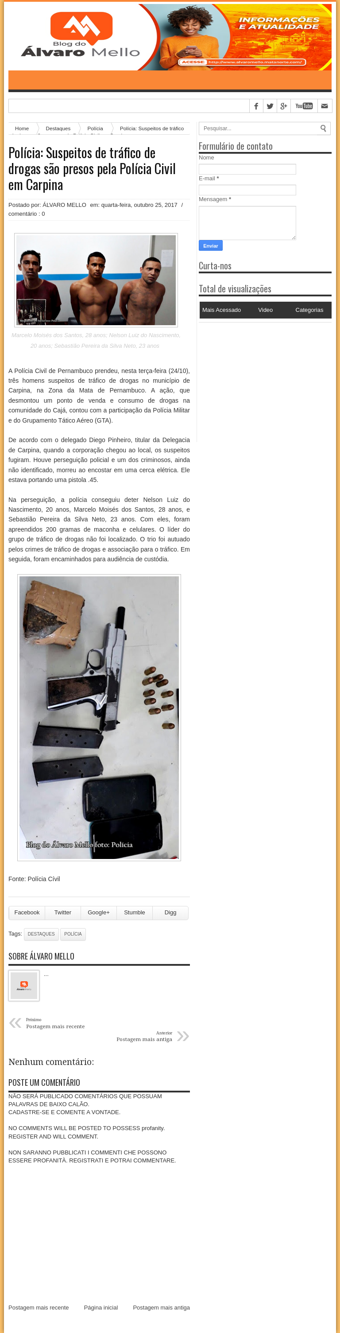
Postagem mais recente (38, 1307)
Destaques (41, 934)
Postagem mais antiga (161, 1307)
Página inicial (101, 1307)
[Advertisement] (254, 378)
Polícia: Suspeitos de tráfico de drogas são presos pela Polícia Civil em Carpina (92, 168)
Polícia (72, 934)
